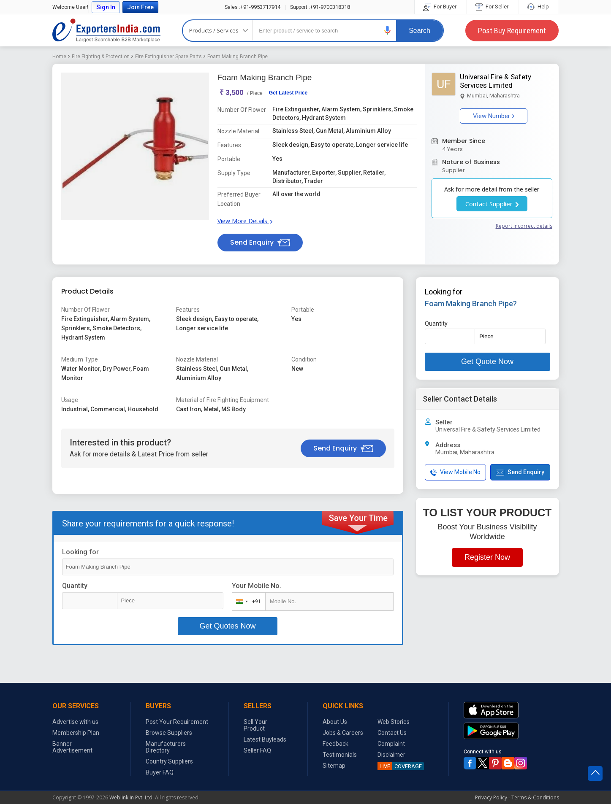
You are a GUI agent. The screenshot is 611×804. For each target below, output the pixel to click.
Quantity (74, 586)
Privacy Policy (491, 797)
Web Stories (393, 721)
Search (419, 30)
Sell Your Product (255, 725)
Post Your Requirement (177, 721)
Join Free (140, 7)
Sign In (105, 7)
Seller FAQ (257, 750)
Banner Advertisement (72, 747)
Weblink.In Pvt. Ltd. (131, 797)
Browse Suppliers (169, 732)
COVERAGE (399, 766)
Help (538, 6)
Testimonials (340, 754)
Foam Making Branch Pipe (237, 56)
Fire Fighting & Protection (101, 56)
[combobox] (247, 601)
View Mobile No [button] (455, 472)
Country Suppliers (169, 761)
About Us (335, 721)
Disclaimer (391, 754)
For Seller (492, 6)
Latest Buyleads (265, 739)
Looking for (80, 552)
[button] (387, 30)
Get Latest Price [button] (288, 93)
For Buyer (440, 6)
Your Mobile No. (256, 586)
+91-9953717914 (252, 7)
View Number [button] (493, 116)
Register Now (487, 557)
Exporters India (106, 30)
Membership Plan (75, 732)
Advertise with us (75, 721)
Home (59, 56)
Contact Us (392, 732)
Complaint (391, 743)
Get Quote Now (487, 361)
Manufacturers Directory (166, 747)
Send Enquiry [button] (260, 242)
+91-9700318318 (320, 7)
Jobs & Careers (343, 732)
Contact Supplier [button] (492, 204)
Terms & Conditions (535, 797)
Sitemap (334, 765)
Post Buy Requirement (512, 30)
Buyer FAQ (160, 772)
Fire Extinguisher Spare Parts (168, 56)
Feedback (335, 743)
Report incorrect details (524, 225)
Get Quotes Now (227, 626)
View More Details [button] (244, 221)
